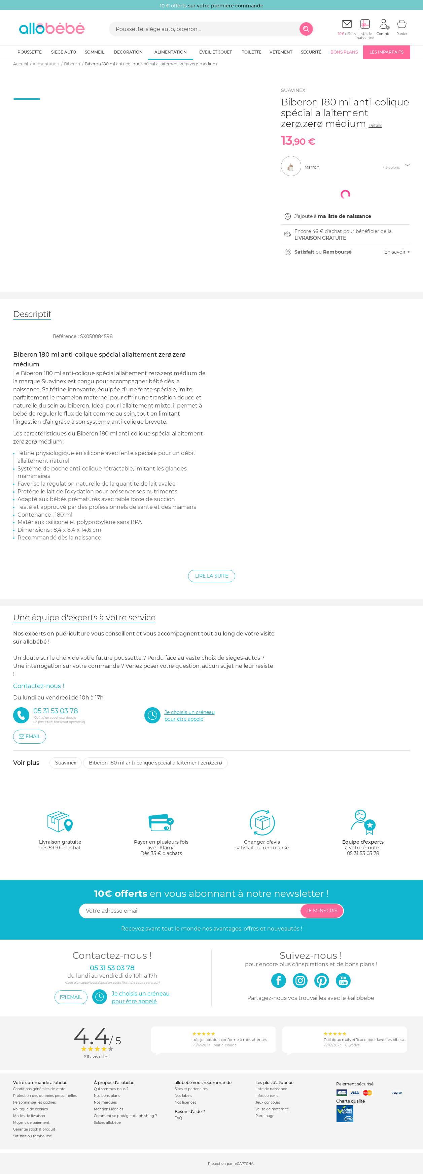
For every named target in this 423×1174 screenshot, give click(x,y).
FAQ (178, 1118)
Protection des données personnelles (45, 1096)
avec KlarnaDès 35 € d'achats (161, 832)
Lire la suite (211, 576)
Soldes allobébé (107, 1122)
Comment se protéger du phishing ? (125, 1116)
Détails (375, 125)
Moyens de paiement (31, 1122)
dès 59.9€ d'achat (60, 832)
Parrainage (264, 1116)
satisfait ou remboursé (262, 830)
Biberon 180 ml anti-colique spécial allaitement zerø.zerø (155, 763)
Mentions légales (108, 1109)
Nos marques (105, 1102)
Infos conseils (266, 1096)
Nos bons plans (107, 1096)
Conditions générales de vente (39, 1089)
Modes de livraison (29, 1116)
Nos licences (185, 1102)
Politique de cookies (30, 1109)
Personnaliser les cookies (34, 1102)
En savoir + (397, 252)
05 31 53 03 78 (363, 853)
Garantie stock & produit (34, 1129)
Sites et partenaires (191, 1089)
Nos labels (183, 1096)
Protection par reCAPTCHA (230, 1164)
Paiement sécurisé (355, 1083)
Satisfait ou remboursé (32, 1136)
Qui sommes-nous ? (111, 1089)
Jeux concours (267, 1102)
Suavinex (65, 763)
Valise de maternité (272, 1109)
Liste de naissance (271, 1089)
